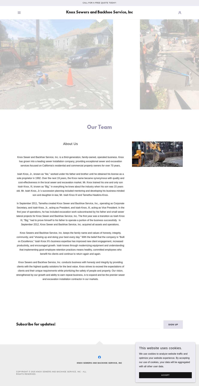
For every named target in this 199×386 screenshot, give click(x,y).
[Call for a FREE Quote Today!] (99, 3)
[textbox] (109, 324)
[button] (19, 13)
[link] (99, 12)
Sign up (173, 324)
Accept (165, 375)
